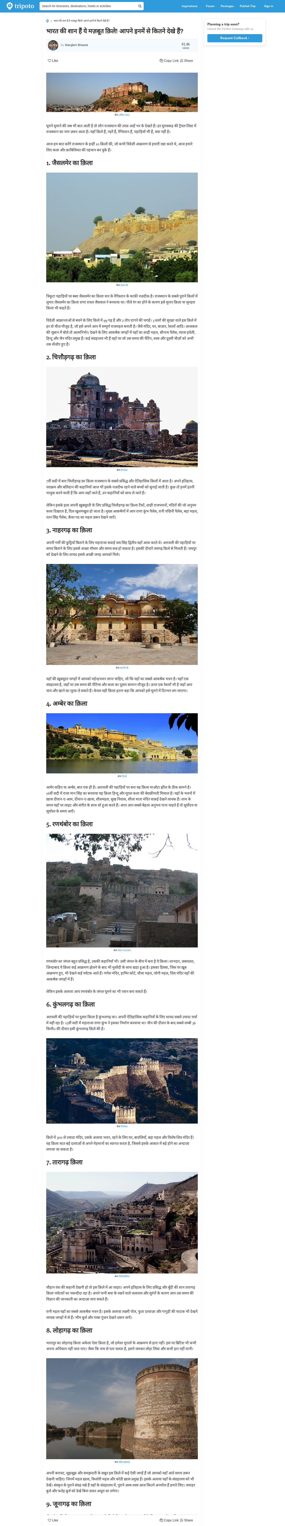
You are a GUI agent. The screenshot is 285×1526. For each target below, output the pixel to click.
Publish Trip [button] (249, 6)
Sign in (268, 6)
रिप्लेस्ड (124, 470)
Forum (210, 6)
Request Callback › (234, 38)
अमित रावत (124, 114)
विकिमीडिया (124, 1276)
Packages (227, 6)
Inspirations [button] (191, 6)
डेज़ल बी (124, 285)
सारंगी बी (124, 667)
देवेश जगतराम (124, 950)
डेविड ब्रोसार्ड (124, 1462)
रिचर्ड (124, 776)
